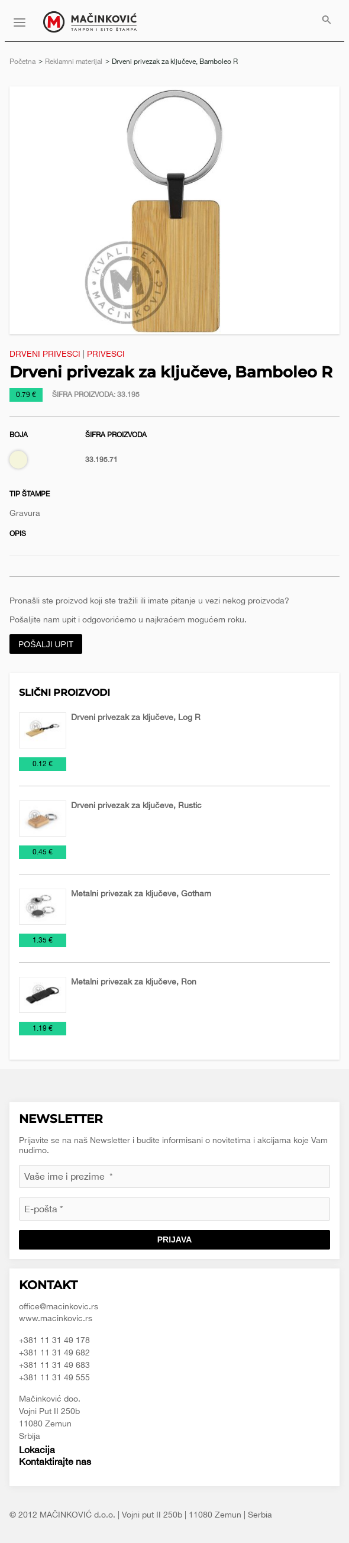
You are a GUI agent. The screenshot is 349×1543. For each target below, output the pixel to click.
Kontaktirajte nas (55, 1461)
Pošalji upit (45, 644)
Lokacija (37, 1449)
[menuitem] (326, 21)
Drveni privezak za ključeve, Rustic (136, 805)
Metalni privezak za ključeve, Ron (133, 981)
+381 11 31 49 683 (54, 1365)
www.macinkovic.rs (55, 1318)
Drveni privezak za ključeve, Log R (136, 717)
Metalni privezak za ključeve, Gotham (141, 893)
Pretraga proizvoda (326, 21)
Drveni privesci (44, 354)
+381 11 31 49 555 (54, 1377)
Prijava (174, 1239)
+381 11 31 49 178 (54, 1340)
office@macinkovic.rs (58, 1306)
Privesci (106, 354)
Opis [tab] (17, 534)
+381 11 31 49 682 (54, 1352)
